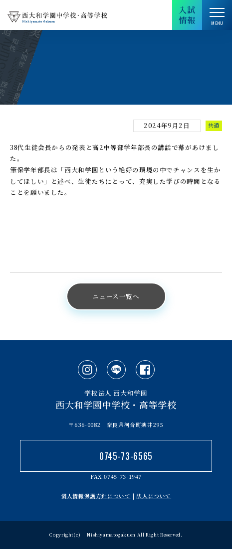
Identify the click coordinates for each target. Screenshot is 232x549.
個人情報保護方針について (96, 496)
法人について (153, 496)
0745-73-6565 (126, 455)
